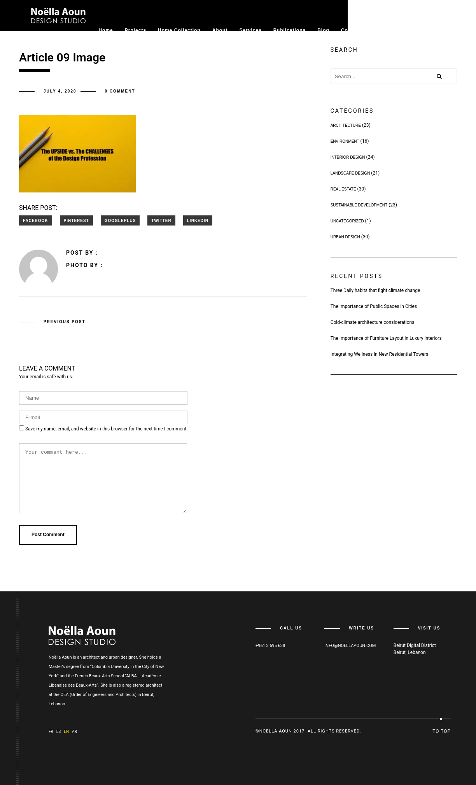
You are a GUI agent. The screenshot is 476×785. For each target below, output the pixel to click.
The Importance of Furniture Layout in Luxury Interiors (386, 338)
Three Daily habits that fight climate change (375, 290)
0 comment (120, 91)
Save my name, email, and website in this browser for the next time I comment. (106, 428)
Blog (323, 30)
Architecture (346, 125)
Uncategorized (347, 221)
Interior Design (348, 157)
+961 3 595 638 (270, 645)
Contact (351, 30)
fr (51, 731)
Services (250, 30)
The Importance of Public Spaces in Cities (374, 306)
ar (74, 731)
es (58, 731)
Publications (289, 30)
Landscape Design (350, 173)
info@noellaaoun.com (350, 645)
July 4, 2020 (60, 91)
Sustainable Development (359, 205)
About (220, 30)
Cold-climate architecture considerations (373, 322)
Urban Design (345, 237)
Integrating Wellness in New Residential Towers (380, 354)
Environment (345, 141)
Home (105, 30)
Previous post (65, 321)
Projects (135, 30)
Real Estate (343, 189)
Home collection (179, 30)
